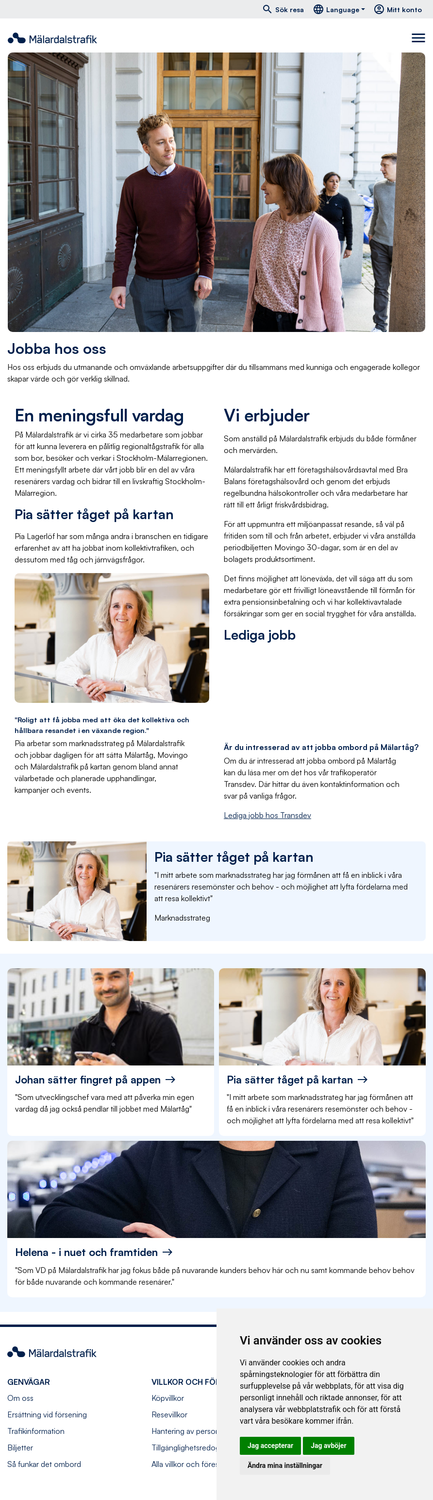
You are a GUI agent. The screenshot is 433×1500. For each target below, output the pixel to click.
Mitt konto (397, 9)
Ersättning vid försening (47, 1414)
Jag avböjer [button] (328, 1445)
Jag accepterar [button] (270, 1445)
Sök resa (283, 9)
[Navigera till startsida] (52, 38)
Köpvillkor (167, 1398)
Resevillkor (169, 1414)
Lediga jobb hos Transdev (267, 815)
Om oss (20, 1398)
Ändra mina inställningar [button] (285, 1465)
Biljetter (20, 1447)
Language (336, 9)
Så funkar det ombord (44, 1464)
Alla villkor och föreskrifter (194, 1464)
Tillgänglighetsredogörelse (196, 1447)
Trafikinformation (36, 1431)
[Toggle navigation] (418, 38)
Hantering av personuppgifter (200, 1431)
